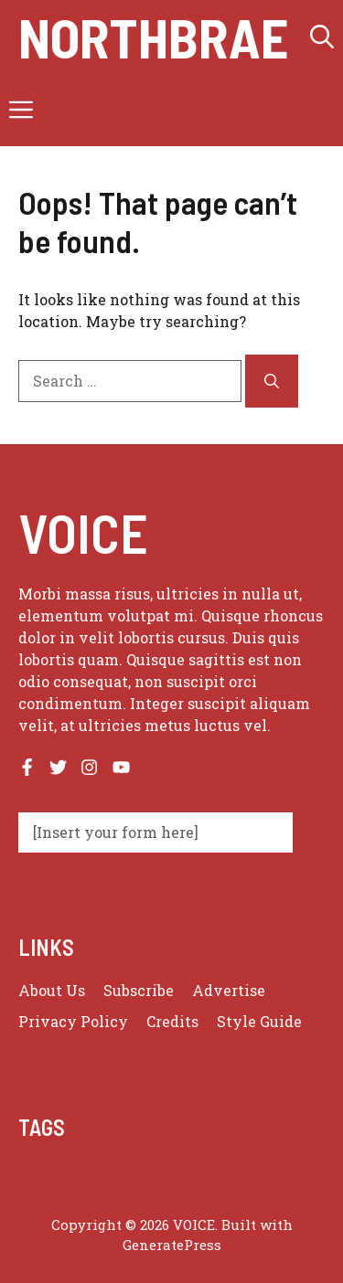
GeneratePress (172, 1244)
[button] (322, 36)
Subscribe (138, 990)
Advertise (228, 990)
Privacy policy (73, 1021)
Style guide (259, 1021)
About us (51, 990)
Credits (172, 1021)
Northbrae (153, 36)
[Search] (271, 381)
